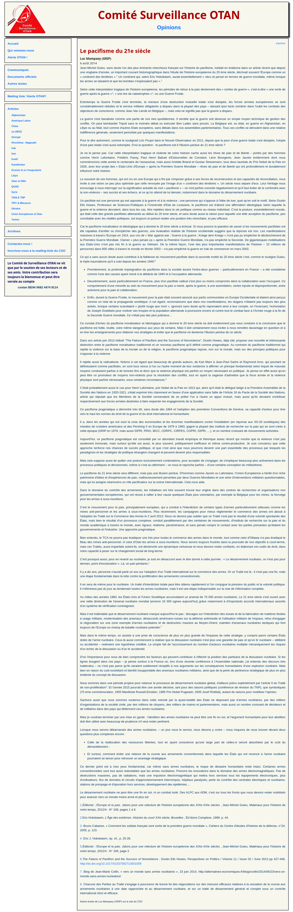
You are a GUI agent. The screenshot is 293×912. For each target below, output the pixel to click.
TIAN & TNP (18, 197)
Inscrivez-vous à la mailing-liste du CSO (36, 250)
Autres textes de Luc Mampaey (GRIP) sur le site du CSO (111, 901)
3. (81, 826)
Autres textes (17, 83)
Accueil (13, 43)
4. (81, 838)
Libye (14, 175)
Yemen (15, 219)
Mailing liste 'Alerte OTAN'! (27, 96)
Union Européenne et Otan (26, 214)
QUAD (15, 186)
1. (81, 805)
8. (81, 884)
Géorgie (16, 137)
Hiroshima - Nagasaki (23, 142)
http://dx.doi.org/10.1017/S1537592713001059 (110, 863)
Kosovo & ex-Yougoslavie (26, 170)
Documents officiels (22, 76)
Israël (14, 159)
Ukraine (15, 208)
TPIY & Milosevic (21, 203)
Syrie (14, 192)
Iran (13, 153)
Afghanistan (18, 115)
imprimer (280, 43)
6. (81, 859)
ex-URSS (16, 131)
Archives (14, 231)
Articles (13, 109)
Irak (13, 148)
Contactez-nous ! (20, 244)
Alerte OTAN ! (17, 57)
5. (81, 846)
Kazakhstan (18, 164)
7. (81, 871)
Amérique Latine (21, 120)
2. (81, 817)
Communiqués (18, 70)
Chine (14, 126)
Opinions (169, 27)
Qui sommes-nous (21, 50)
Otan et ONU (18, 181)
